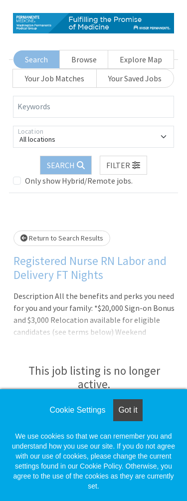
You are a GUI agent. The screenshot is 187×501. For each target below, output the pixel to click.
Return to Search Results (61, 238)
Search (36, 59)
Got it (127, 410)
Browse (84, 59)
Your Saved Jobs (135, 78)
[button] (124, 165)
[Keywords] (93, 107)
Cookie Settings (77, 410)
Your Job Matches (54, 78)
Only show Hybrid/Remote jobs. (79, 181)
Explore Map (141, 59)
